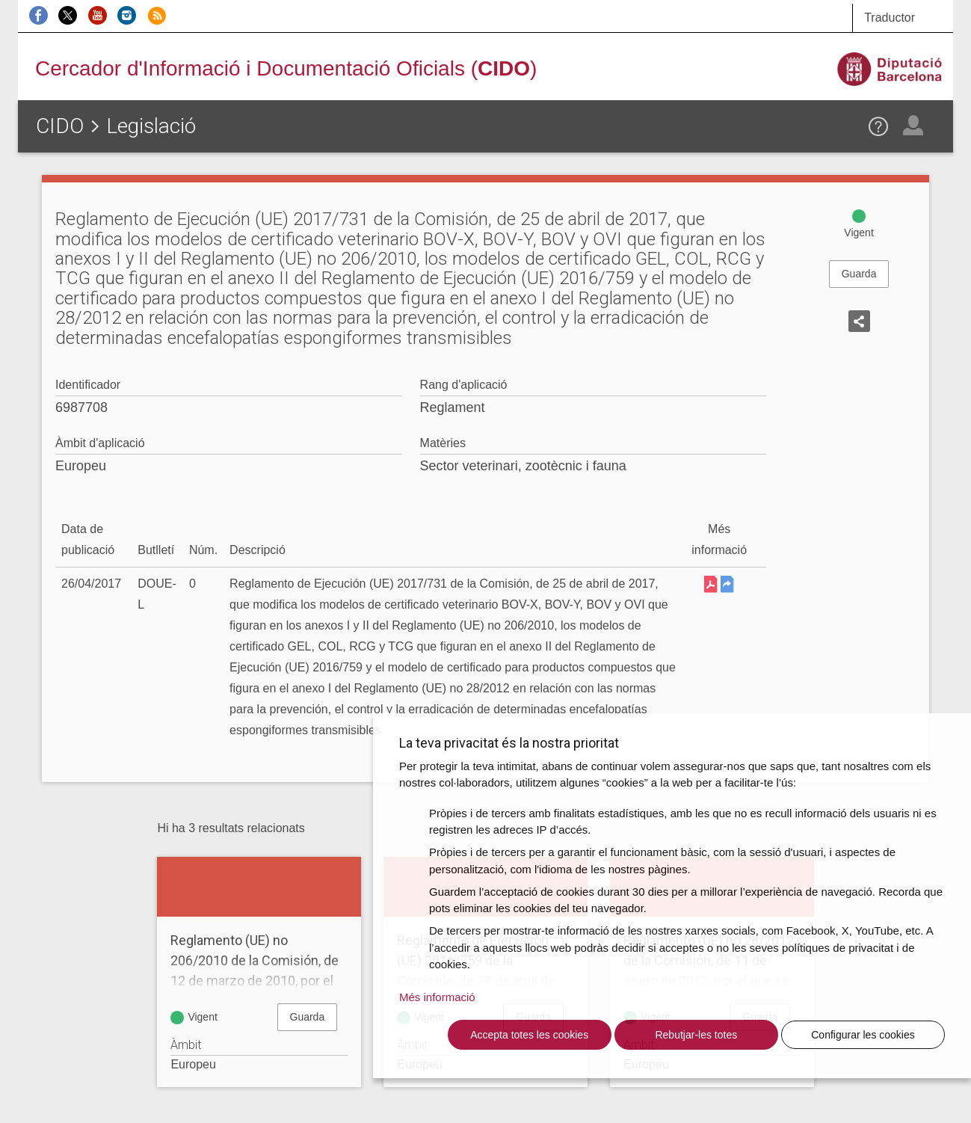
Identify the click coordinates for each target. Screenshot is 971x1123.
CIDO (60, 126)
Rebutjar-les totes (696, 1035)
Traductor (889, 17)
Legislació (151, 126)
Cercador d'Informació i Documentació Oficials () (286, 68)
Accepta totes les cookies (529, 1035)
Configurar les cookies (863, 1035)
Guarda (859, 274)
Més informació (437, 997)
